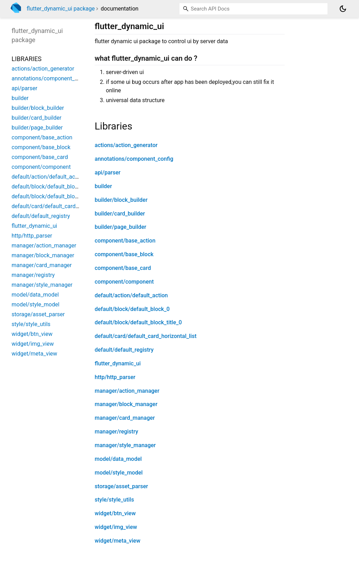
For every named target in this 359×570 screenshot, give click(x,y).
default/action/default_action (131, 295)
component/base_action (125, 240)
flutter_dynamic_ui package (61, 8)
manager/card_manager (125, 418)
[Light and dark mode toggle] (342, 8)
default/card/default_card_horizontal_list (146, 336)
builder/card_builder (120, 213)
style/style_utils (114, 499)
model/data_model (118, 459)
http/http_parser (115, 377)
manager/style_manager (125, 445)
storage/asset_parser (121, 486)
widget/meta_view (117, 540)
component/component (124, 281)
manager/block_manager (126, 404)
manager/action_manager (127, 390)
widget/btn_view (115, 513)
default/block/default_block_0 (132, 309)
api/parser (108, 172)
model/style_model (119, 472)
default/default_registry (124, 349)
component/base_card (123, 268)
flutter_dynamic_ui (118, 363)
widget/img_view (116, 527)
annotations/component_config (134, 158)
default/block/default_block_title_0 (138, 322)
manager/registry (116, 431)
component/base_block (124, 254)
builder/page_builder (120, 227)
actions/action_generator (126, 145)
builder (103, 186)
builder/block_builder (121, 200)
